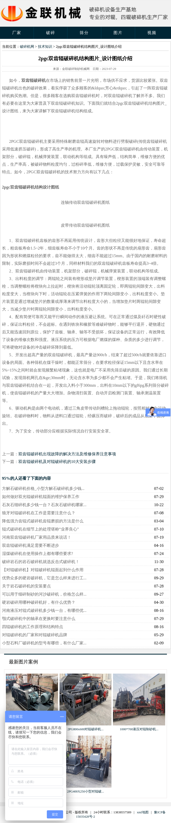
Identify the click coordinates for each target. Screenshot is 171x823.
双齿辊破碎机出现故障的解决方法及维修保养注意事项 (67, 454)
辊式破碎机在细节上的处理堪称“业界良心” (40, 529)
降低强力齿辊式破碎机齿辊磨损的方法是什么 (42, 521)
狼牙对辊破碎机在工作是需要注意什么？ (38, 513)
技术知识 (45, 47)
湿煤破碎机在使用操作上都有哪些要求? (37, 553)
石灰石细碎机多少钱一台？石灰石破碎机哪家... (44, 505)
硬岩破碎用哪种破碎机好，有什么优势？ (38, 602)
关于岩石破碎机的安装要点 (26, 586)
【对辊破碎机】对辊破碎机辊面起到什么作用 (42, 570)
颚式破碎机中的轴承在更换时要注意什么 (38, 618)
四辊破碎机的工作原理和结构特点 (32, 627)
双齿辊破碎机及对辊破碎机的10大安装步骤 (57, 461)
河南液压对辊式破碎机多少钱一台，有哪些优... (44, 610)
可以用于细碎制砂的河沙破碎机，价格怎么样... (44, 594)
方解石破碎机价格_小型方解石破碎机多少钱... (43, 488)
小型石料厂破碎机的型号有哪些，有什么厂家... (44, 643)
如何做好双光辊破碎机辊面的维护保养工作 (40, 496)
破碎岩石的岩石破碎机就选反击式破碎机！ (40, 562)
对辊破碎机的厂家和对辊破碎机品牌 (34, 635)
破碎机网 (27, 47)
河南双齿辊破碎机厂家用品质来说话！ (36, 537)
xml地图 (143, 812)
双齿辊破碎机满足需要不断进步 (30, 545)
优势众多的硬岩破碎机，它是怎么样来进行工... (44, 578)
